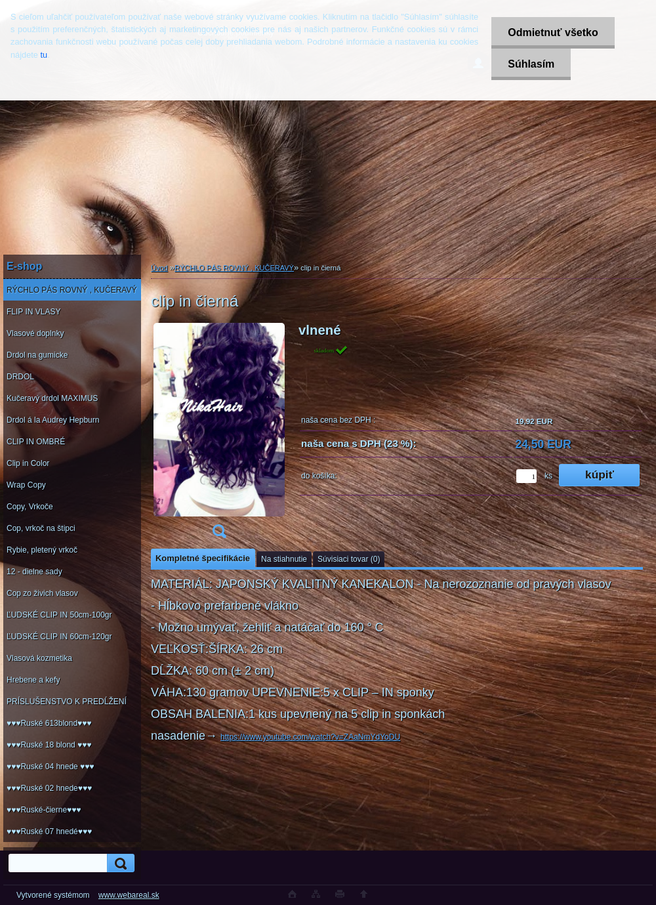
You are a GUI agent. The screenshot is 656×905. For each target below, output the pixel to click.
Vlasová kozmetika (39, 658)
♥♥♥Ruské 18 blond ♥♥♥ (49, 744)
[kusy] (526, 476)
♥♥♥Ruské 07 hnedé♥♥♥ (49, 831)
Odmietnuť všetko (553, 32)
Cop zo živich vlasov (42, 593)
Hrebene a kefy (33, 679)
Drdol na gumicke (37, 355)
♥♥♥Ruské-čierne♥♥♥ (44, 809)
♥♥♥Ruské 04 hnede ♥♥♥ (50, 766)
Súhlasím (531, 64)
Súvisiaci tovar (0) (349, 559)
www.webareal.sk (128, 895)
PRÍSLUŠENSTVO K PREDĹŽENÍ (67, 701)
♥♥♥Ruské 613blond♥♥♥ (49, 723)
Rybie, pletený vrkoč (42, 550)
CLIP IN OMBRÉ (36, 441)
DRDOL (20, 376)
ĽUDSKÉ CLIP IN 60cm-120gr (59, 636)
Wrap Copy (26, 485)
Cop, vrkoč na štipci (41, 528)
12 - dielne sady (34, 571)
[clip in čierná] (219, 435)
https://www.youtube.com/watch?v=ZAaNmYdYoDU (310, 737)
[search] (118, 863)
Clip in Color (28, 463)
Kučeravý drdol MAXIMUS (52, 398)
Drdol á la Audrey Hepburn (53, 420)
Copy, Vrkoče (30, 506)
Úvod (159, 268)
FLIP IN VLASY (33, 311)
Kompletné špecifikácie (202, 558)
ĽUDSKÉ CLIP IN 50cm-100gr (59, 615)
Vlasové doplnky (35, 333)
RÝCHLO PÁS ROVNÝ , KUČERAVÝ (72, 290)
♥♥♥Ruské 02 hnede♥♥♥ (49, 788)
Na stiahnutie (284, 559)
